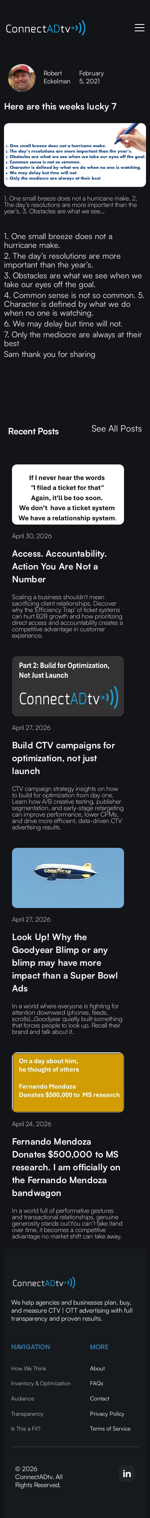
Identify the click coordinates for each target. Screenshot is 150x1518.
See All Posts (117, 428)
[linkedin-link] (127, 1473)
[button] (138, 27)
